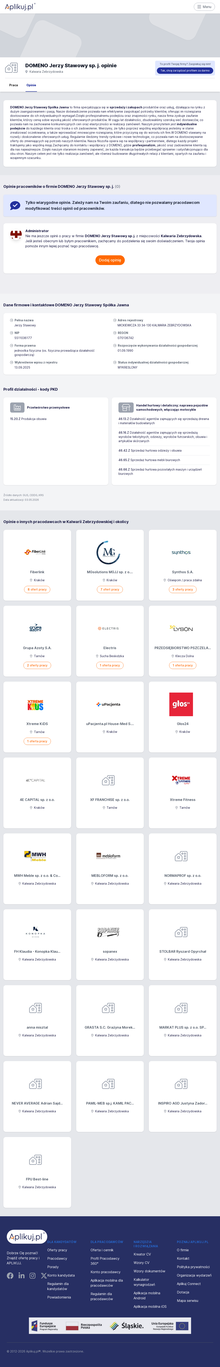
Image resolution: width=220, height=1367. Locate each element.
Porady (53, 1267)
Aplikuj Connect (189, 1284)
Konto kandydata (61, 1275)
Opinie (31, 85)
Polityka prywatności (193, 1267)
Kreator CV (142, 1254)
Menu (204, 7)
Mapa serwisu (187, 1300)
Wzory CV (141, 1263)
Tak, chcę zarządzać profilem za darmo (185, 70)
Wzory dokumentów (149, 1271)
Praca (13, 85)
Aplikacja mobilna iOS (150, 1306)
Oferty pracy (57, 1250)
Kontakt (183, 1258)
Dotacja (183, 1292)
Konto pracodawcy (106, 1272)
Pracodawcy (57, 1258)
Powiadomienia (59, 1297)
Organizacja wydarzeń (194, 1275)
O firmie (183, 1250)
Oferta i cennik (102, 1250)
